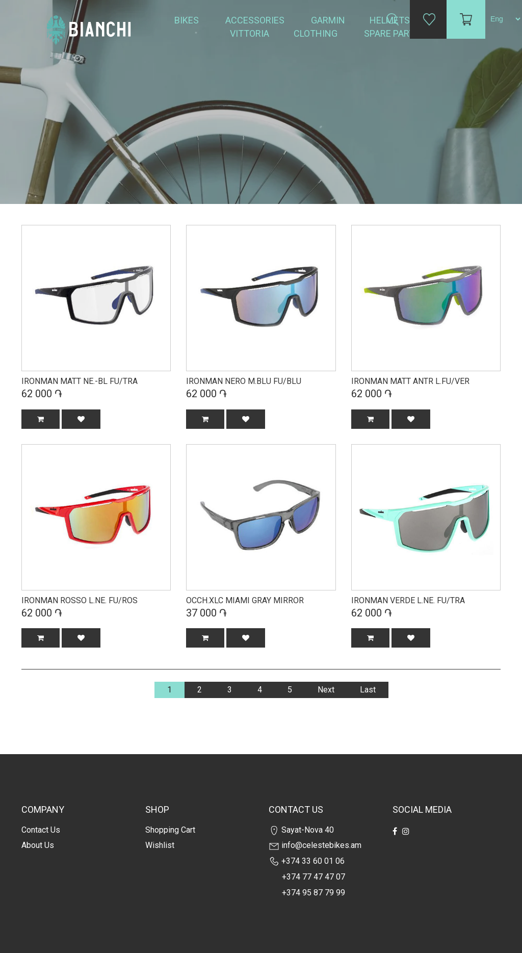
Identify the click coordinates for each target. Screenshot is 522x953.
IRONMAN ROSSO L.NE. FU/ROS (79, 600)
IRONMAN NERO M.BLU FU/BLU (243, 381)
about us (37, 845)
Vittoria (249, 33)
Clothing (317, 33)
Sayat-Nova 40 (301, 830)
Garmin (328, 20)
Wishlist (159, 845)
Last (368, 689)
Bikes (187, 20)
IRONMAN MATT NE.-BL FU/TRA (79, 381)
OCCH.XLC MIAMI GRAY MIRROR (245, 600)
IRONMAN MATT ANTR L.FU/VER (410, 381)
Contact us (40, 830)
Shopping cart (170, 830)
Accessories (255, 20)
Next (326, 689)
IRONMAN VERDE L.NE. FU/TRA (408, 600)
